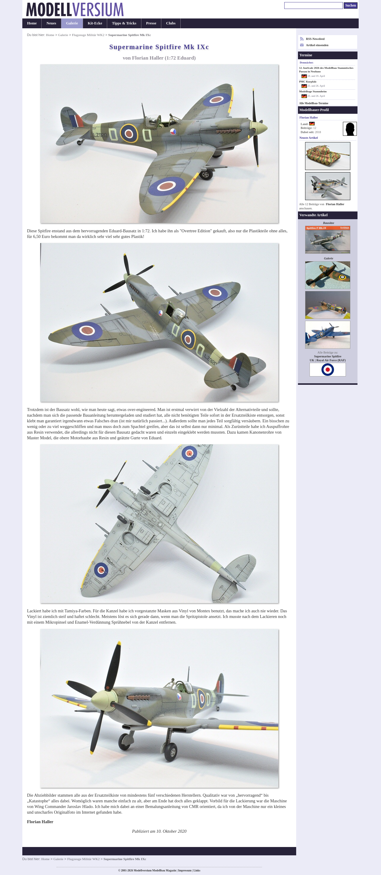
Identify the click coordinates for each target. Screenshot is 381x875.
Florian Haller (335, 204)
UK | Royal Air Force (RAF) (328, 360)
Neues (51, 23)
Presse (151, 23)
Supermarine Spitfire (327, 356)
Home (32, 23)
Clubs (171, 23)
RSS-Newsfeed (315, 39)
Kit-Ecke (95, 23)
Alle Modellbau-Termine (313, 103)
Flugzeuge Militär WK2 (88, 35)
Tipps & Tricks (124, 23)
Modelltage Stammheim (313, 91)
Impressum (184, 870)
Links (196, 870)
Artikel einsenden (317, 45)
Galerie (72, 23)
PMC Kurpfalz (307, 81)
